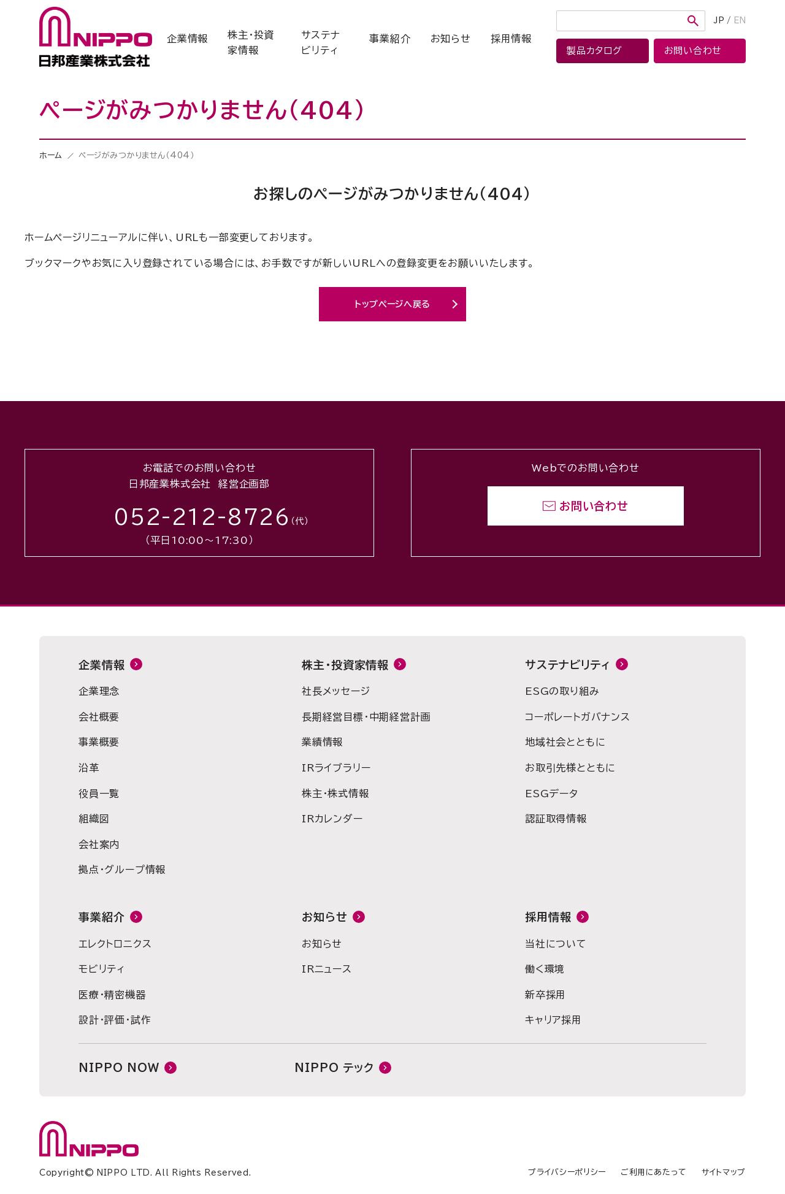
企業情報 (187, 39)
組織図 (93, 819)
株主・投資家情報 (251, 43)
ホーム (51, 155)
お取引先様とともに (570, 768)
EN (739, 21)
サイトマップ (724, 1172)
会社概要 (99, 717)
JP (719, 21)
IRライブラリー (336, 768)
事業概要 (99, 742)
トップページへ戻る (392, 304)
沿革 (88, 768)
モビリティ (101, 969)
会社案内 (99, 844)
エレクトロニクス (114, 944)
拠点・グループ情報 (122, 869)
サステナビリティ (320, 43)
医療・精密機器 (112, 995)
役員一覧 (99, 793)
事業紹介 (389, 39)
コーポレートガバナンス (577, 717)
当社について (556, 944)
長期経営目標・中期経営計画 (366, 717)
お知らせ (451, 39)
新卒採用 (545, 995)
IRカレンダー (332, 819)
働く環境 (545, 969)
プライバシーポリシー (567, 1172)
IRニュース (327, 969)
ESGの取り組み (562, 691)
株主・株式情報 (335, 793)
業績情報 (322, 742)
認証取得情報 (556, 819)
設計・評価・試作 (114, 1020)
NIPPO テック (334, 1067)
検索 (693, 20)
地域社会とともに (565, 742)
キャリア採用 (553, 1020)
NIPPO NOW (118, 1067)
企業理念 (99, 691)
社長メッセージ (336, 691)
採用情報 (511, 39)
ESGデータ (551, 793)
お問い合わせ (594, 505)
